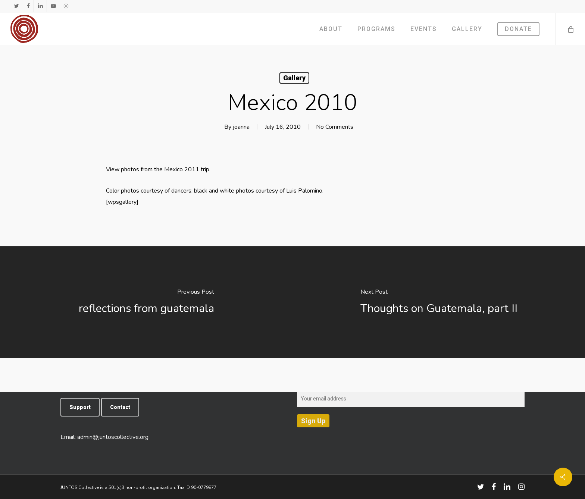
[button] (80, 407)
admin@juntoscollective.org (112, 437)
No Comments (334, 127)
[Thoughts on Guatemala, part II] (438, 302)
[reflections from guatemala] (146, 302)
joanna (241, 127)
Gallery (294, 78)
